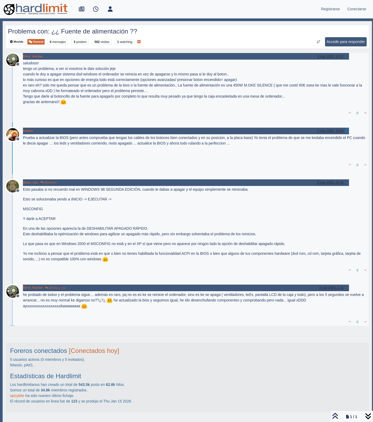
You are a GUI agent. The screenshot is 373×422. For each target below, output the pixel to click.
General (36, 42)
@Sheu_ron (55, 288)
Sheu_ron (30, 182)
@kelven (48, 182)
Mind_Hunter (33, 56)
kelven (28, 131)
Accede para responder (346, 42)
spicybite (17, 396)
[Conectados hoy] (94, 350)
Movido (16, 42)
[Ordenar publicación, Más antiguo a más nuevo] (318, 42)
